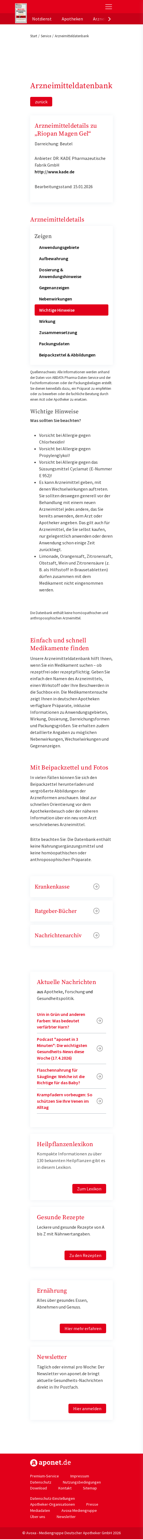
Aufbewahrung (53, 258)
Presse (92, 1504)
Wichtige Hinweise (57, 310)
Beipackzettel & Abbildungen (67, 355)
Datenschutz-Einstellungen (52, 1498)
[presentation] (109, 18)
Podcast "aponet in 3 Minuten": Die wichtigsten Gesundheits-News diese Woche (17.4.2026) (62, 1048)
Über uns (37, 1516)
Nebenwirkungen (55, 299)
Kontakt (65, 1488)
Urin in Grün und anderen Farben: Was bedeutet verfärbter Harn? (61, 1020)
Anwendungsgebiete (59, 247)
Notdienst (42, 19)
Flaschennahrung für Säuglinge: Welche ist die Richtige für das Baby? (61, 1076)
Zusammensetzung (58, 332)
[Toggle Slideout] (108, 7)
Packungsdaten (54, 343)
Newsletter (66, 1516)
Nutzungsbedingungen (82, 1482)
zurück (41, 101)
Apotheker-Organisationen (52, 1504)
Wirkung (47, 321)
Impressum (79, 1476)
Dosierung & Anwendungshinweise (60, 273)
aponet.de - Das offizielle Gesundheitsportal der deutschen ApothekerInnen (52, 6)
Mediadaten (40, 1510)
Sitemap (90, 1488)
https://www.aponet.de (50, 1462)
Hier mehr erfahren (83, 1328)
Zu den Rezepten (85, 1255)
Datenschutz (40, 1482)
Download (38, 1488)
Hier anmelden (87, 1408)
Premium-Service (44, 1476)
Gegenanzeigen (54, 287)
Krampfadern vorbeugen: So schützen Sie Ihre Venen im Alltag (64, 1101)
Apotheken (72, 19)
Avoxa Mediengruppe (79, 1510)
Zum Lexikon (89, 1188)
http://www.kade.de (54, 171)
